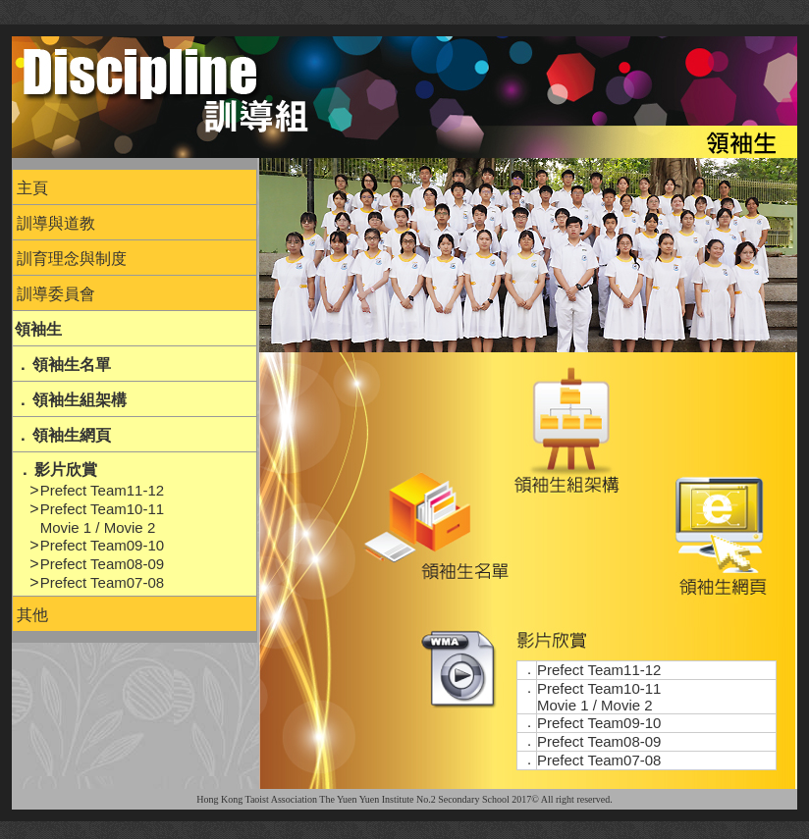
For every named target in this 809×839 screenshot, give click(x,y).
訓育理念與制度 (72, 258)
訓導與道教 (56, 223)
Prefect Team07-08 (102, 582)
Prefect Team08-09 (102, 563)
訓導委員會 (56, 294)
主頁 (32, 188)
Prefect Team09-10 (102, 545)
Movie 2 (130, 527)
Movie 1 (66, 527)
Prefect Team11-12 (102, 490)
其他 (32, 614)
